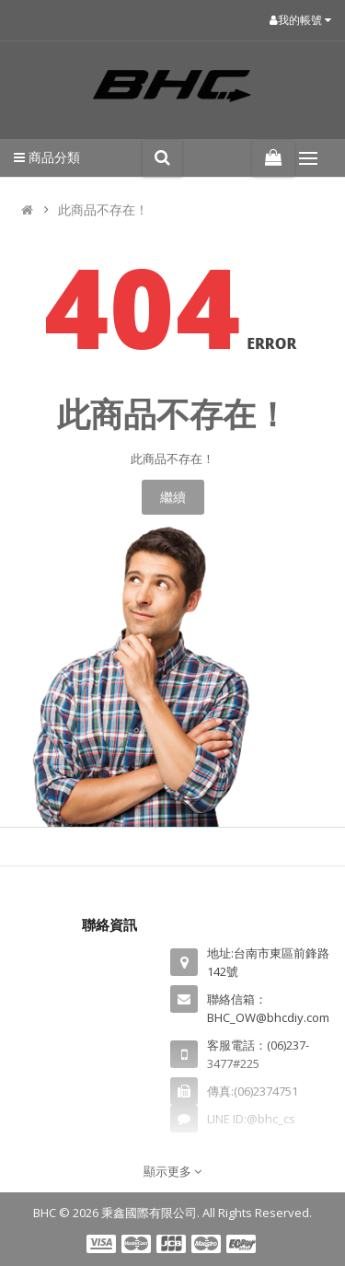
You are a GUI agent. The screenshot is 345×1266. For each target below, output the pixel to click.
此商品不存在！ (103, 209)
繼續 (173, 496)
